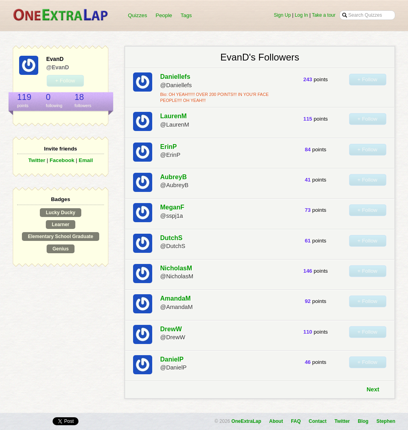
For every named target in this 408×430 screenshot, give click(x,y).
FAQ (296, 421)
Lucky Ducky (60, 212)
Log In (301, 15)
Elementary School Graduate (60, 236)
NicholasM (176, 268)
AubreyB (173, 177)
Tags (186, 15)
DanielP (172, 359)
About (276, 421)
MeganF (172, 207)
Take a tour (323, 15)
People (164, 15)
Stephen (386, 421)
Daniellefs (175, 76)
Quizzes (137, 15)
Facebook (61, 160)
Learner (60, 224)
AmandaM (175, 298)
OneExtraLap (246, 421)
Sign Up (282, 15)
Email (86, 160)
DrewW (171, 329)
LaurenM (173, 116)
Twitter (36, 160)
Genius (61, 249)
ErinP (168, 146)
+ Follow (65, 81)
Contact (318, 421)
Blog (363, 421)
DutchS (171, 238)
